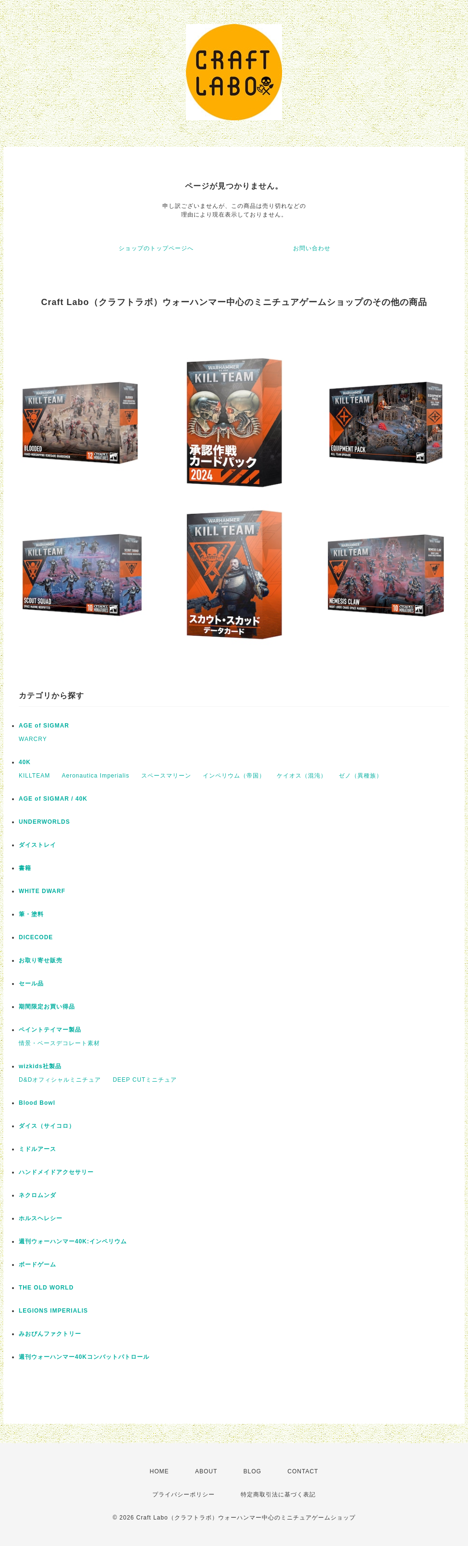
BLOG (252, 1471)
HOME (159, 1471)
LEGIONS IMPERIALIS (53, 1310)
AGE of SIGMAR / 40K (53, 798)
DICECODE (36, 937)
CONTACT (302, 1471)
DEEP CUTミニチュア (145, 1079)
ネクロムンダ (37, 1195)
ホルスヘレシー (40, 1218)
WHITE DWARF (42, 891)
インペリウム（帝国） (234, 775)
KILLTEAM (34, 775)
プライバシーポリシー (183, 1494)
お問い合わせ (312, 248)
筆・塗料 (31, 914)
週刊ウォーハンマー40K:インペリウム (73, 1241)
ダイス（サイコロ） (47, 1126)
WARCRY (33, 739)
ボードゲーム (37, 1264)
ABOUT (206, 1471)
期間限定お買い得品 (47, 1006)
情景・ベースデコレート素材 (59, 1043)
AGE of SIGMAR (44, 725)
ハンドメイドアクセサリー (56, 1172)
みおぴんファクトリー (50, 1333)
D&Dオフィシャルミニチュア (60, 1079)
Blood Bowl (37, 1102)
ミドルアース (37, 1149)
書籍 (25, 868)
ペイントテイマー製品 (50, 1029)
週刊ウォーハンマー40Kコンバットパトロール (84, 1357)
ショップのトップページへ (156, 248)
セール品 (31, 983)
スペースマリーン (166, 775)
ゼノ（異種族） (360, 775)
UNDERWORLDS (44, 821)
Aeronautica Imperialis (95, 775)
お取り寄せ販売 (40, 960)
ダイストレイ (37, 845)
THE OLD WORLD (46, 1287)
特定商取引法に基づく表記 (278, 1494)
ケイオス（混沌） (302, 775)
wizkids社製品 (40, 1066)
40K (25, 762)
